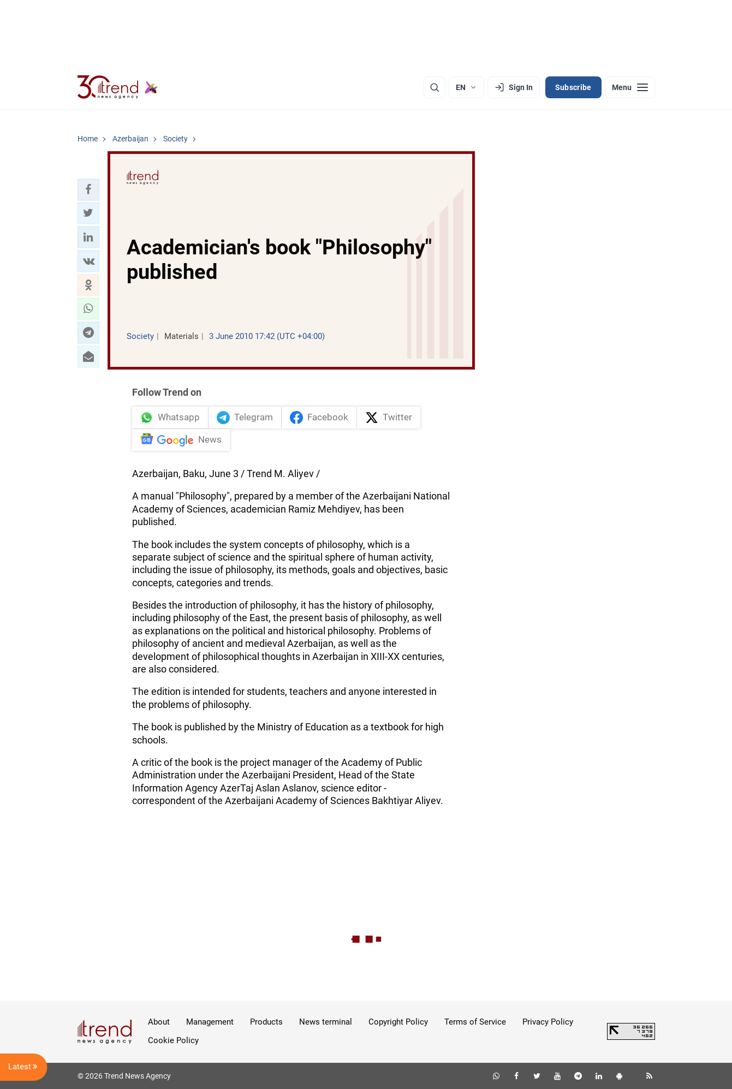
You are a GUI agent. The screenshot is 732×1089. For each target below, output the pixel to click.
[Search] (434, 87)
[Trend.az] (118, 87)
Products (266, 1022)
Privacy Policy (547, 1022)
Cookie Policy (173, 1040)
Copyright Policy (398, 1022)
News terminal (325, 1022)
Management (210, 1022)
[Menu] (630, 87)
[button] (88, 189)
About (159, 1022)
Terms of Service (475, 1022)
